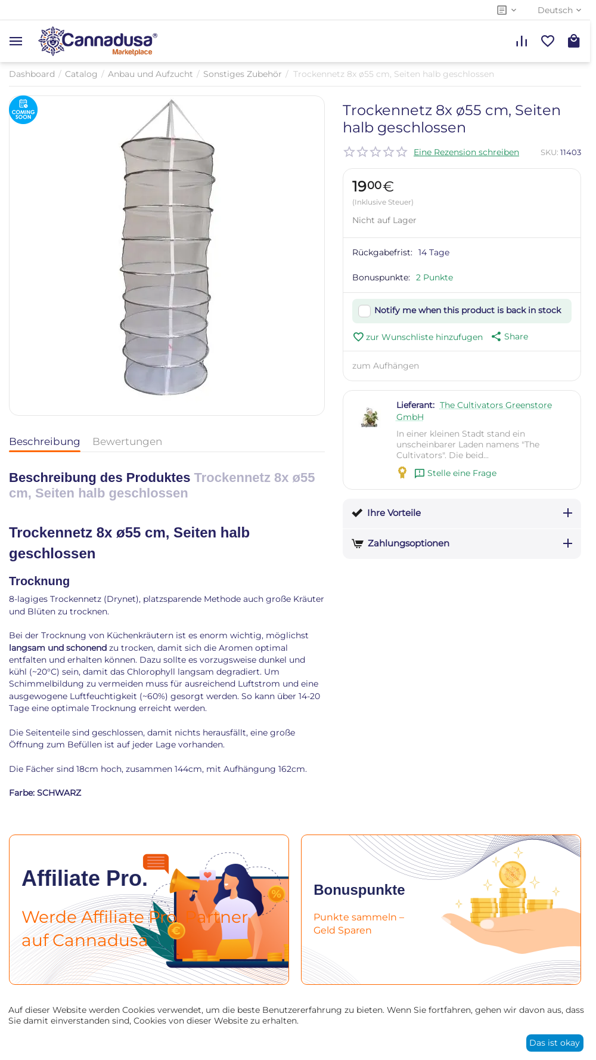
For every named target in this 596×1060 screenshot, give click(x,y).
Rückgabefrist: (382, 252)
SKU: (549, 152)
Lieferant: (415, 405)
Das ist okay (554, 1042)
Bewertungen (127, 441)
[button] (508, 336)
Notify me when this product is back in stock (467, 310)
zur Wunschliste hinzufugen (417, 337)
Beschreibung (44, 441)
